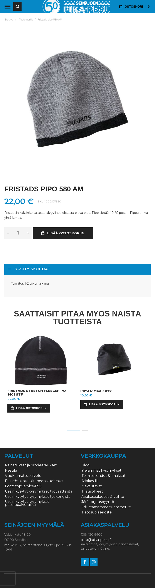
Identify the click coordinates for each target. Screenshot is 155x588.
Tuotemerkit (26, 19)
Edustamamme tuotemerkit (106, 507)
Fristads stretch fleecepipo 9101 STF (36, 392)
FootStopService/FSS (23, 486)
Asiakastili (89, 481)
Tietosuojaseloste (96, 512)
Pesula (11, 470)
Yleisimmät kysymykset (101, 470)
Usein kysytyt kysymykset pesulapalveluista (27, 503)
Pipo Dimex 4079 (95, 391)
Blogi (85, 465)
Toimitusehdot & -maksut (103, 476)
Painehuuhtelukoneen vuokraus (34, 481)
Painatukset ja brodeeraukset (31, 465)
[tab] (77, 269)
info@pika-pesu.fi (96, 540)
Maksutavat (91, 486)
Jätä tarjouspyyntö (97, 502)
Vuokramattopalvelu (23, 476)
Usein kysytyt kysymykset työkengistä (37, 497)
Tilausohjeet (92, 491)
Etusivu (9, 19)
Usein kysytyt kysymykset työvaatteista (38, 491)
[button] (73, 430)
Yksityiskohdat (33, 269)
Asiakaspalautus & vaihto (102, 497)
